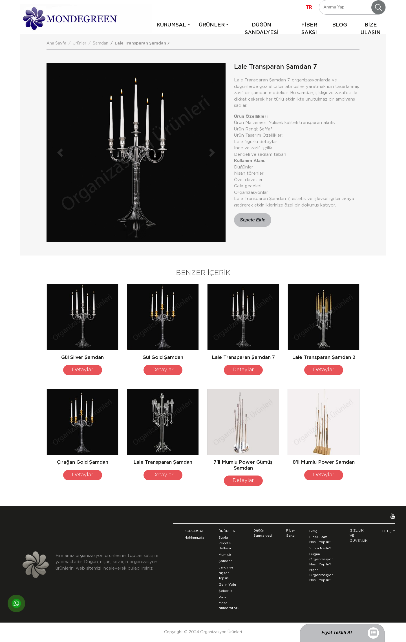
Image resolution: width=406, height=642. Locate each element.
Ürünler (79, 43)
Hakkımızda (194, 537)
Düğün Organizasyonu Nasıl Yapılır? (322, 559)
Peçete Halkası (225, 545)
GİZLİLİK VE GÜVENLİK (358, 535)
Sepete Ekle (252, 219)
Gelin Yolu (227, 584)
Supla (223, 537)
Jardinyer (227, 567)
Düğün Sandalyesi (262, 533)
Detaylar (82, 369)
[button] (60, 152)
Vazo (223, 597)
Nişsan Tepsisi (224, 575)
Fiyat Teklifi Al (336, 632)
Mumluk (225, 554)
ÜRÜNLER (212, 25)
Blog (313, 531)
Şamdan (100, 43)
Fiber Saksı (290, 533)
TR (309, 7)
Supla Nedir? (320, 548)
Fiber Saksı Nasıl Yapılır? (320, 539)
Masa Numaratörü (229, 605)
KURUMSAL (171, 25)
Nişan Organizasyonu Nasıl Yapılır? (322, 575)
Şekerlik (225, 590)
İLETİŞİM (388, 531)
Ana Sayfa (56, 43)
